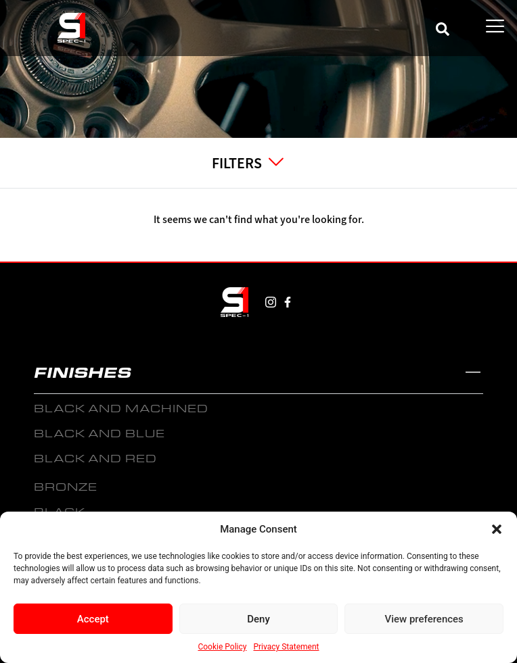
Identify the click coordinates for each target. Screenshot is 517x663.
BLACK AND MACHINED (121, 408)
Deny (258, 619)
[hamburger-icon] (495, 27)
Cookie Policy (222, 647)
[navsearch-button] (442, 27)
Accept (93, 619)
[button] (496, 529)
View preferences (424, 619)
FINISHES (82, 372)
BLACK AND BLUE (99, 433)
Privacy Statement (286, 647)
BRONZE (65, 486)
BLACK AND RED (95, 458)
